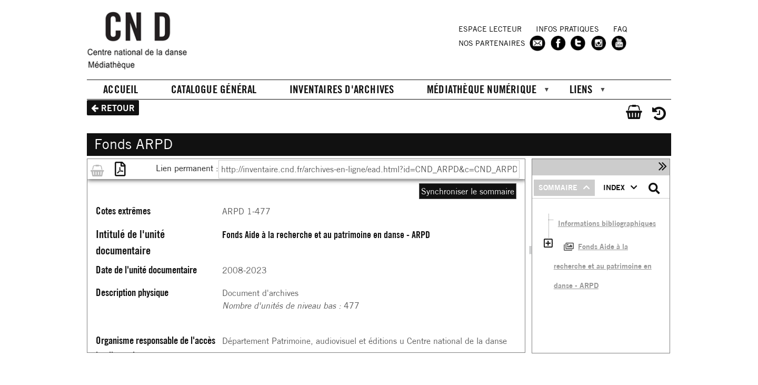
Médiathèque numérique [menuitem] (480, 90)
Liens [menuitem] (579, 90)
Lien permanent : (187, 168)
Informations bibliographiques (607, 223)
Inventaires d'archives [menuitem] (342, 89)
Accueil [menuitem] (120, 89)
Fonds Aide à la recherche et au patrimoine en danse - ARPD (603, 266)
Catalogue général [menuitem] (214, 89)
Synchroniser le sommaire (467, 191)
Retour (118, 108)
